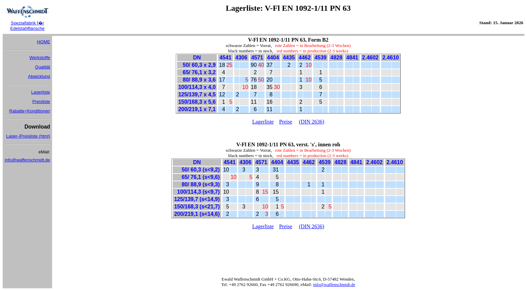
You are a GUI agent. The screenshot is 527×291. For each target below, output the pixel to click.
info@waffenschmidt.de (27, 159)
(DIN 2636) (311, 122)
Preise (285, 122)
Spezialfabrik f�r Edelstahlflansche (27, 25)
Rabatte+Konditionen (29, 110)
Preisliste (41, 101)
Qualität (42, 66)
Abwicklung (39, 76)
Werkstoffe (39, 57)
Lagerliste (40, 92)
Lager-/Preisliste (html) (28, 136)
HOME (43, 41)
